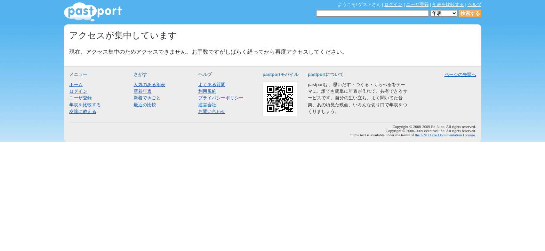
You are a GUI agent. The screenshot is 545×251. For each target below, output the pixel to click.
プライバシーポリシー (220, 97)
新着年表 (143, 91)
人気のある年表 (149, 84)
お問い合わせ (211, 111)
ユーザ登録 (417, 4)
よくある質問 (211, 84)
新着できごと (147, 97)
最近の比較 (145, 104)
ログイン (393, 4)
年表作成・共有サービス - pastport (93, 12)
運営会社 (207, 104)
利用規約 (207, 91)
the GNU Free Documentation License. (445, 135)
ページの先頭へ (460, 74)
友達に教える (82, 111)
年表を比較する (448, 4)
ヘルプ (474, 4)
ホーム (76, 84)
